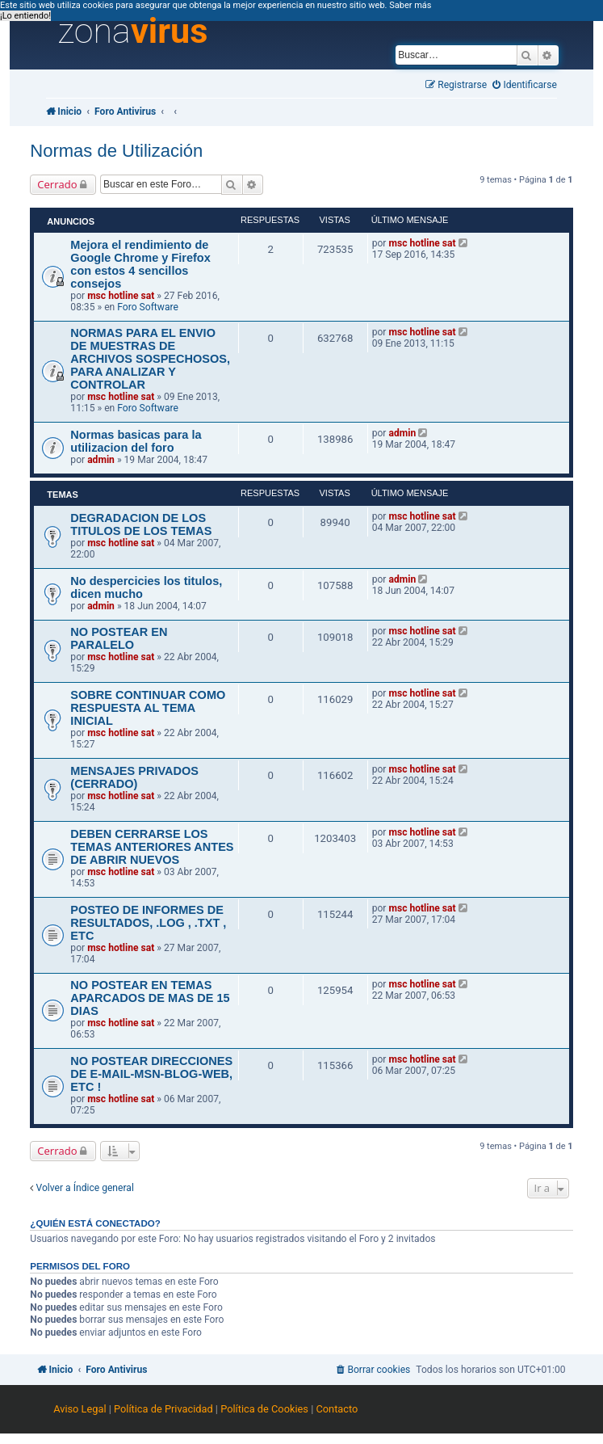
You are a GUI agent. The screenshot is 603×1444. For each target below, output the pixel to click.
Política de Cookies (264, 1409)
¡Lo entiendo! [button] (25, 16)
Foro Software (147, 307)
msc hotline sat (120, 295)
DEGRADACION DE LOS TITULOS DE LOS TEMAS (140, 524)
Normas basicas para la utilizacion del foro (135, 441)
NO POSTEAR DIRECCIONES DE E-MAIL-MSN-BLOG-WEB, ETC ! (151, 1074)
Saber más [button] (410, 5)
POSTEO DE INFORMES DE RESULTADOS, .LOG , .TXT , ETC (148, 922)
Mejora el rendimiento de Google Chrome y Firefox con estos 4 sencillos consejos (140, 264)
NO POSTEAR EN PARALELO (118, 638)
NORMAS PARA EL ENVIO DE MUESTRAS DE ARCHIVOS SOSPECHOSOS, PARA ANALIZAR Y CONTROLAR (150, 358)
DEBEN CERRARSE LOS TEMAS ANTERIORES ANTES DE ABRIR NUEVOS (151, 846)
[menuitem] (524, 85)
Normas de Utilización (116, 151)
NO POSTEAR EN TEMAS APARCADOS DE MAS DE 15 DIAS (149, 998)
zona (132, 31)
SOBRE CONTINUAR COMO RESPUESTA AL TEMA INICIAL (147, 707)
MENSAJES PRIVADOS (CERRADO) (134, 777)
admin (101, 459)
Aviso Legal (79, 1409)
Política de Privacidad (163, 1409)
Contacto (337, 1409)
